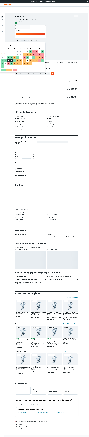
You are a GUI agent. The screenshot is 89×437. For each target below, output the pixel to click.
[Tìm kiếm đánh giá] (53, 141)
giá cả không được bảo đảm (37, 422)
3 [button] (24, 35)
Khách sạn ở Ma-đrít (60, 411)
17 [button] (24, 41)
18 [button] (27, 41)
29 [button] (39, 44)
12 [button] (30, 38)
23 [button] (42, 41)
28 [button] (36, 44)
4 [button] (27, 35)
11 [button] (27, 38)
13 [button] (33, 38)
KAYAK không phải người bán (47, 425)
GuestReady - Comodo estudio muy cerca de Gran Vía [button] (23, 339)
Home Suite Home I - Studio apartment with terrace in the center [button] (54, 312)
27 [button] (33, 44)
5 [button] (30, 35)
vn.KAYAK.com (17, 436)
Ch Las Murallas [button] (34, 338)
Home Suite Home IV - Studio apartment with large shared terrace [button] (70, 312)
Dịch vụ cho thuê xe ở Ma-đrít (43, 411)
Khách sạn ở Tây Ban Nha (38, 436)
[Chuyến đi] (2, 26)
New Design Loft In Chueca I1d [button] (37, 365)
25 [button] (27, 44)
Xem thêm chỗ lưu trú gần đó (72, 296)
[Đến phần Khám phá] (2, 17)
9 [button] (42, 35)
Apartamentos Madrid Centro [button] (22, 311)
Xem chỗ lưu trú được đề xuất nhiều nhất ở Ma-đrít (68, 350)
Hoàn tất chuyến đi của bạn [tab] (22, 403)
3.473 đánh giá (25, 17)
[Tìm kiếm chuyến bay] (2, 8)
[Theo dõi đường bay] (2, 19)
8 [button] (39, 35)
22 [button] (39, 41)
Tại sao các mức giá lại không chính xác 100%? (47, 430)
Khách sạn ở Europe (29, 436)
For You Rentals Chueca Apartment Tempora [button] (38, 312)
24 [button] (24, 44)
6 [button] (33, 35)
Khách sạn (23, 436)
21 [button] (36, 41)
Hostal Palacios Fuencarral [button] (52, 338)
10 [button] (24, 38)
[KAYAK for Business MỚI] (2, 22)
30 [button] (42, 44)
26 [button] (30, 44)
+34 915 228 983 (18, 15)
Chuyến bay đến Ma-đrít (22, 411)
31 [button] (24, 47)
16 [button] (42, 38)
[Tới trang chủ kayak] (8, 4)
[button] (87, 1)
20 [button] (33, 41)
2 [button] (42, 32)
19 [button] (30, 41)
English (54, 1)
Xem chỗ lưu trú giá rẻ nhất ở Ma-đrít (70, 322)
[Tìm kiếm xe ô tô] (2, 13)
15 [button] (39, 38)
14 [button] (36, 38)
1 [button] (39, 32)
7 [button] (36, 35)
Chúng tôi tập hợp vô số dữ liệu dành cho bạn (47, 428)
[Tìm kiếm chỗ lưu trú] (2, 11)
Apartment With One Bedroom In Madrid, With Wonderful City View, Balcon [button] (70, 339)
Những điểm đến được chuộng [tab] (36, 403)
